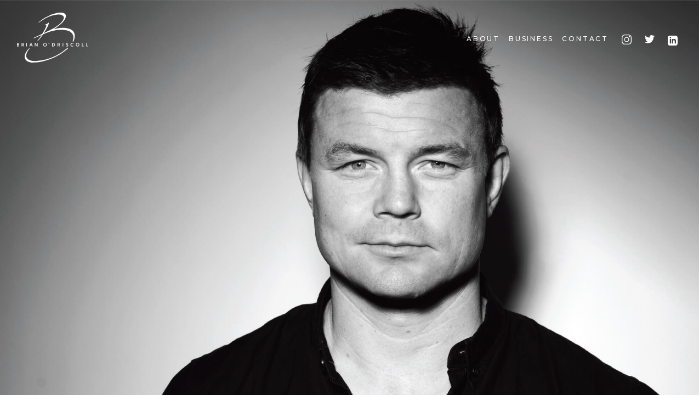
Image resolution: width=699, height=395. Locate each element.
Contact (585, 39)
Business (531, 39)
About (483, 39)
